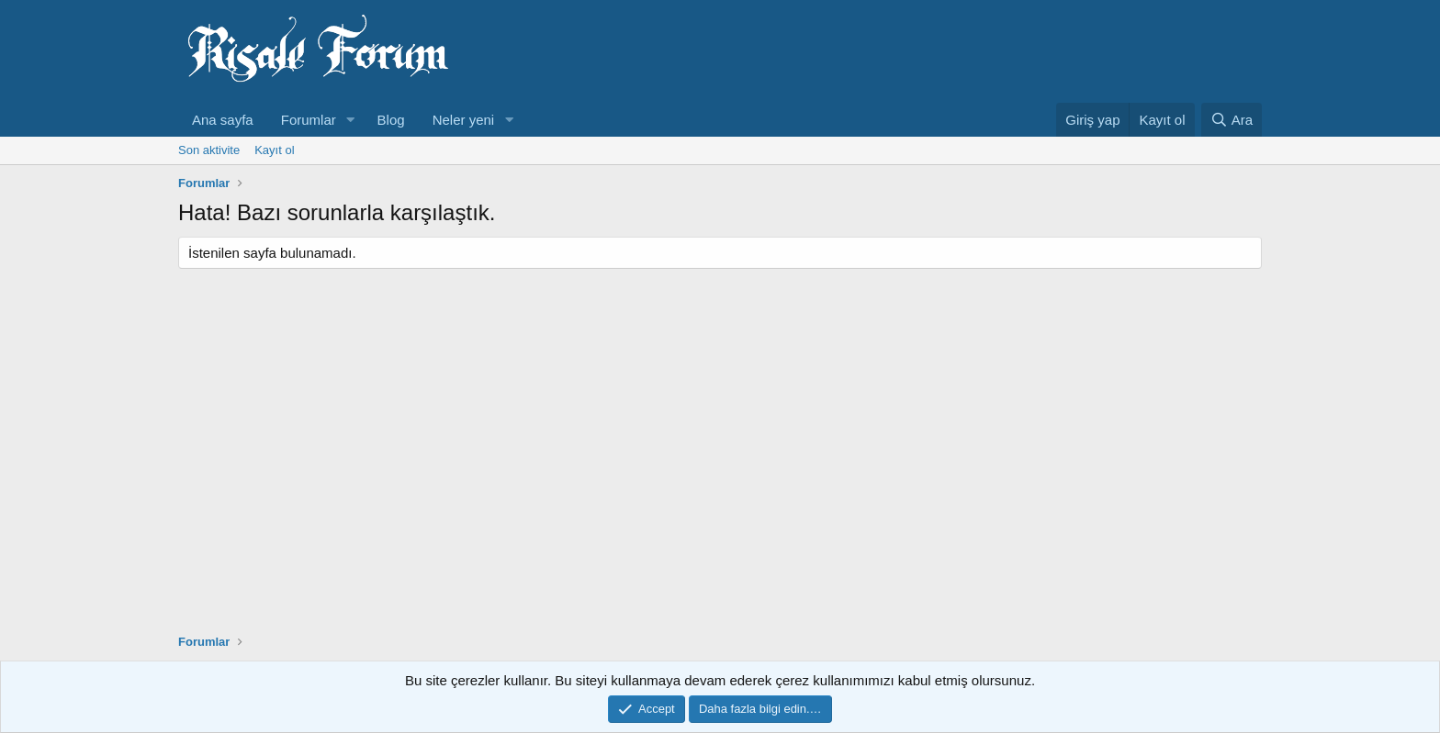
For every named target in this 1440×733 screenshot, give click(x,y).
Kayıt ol (274, 150)
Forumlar (308, 120)
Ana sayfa (222, 120)
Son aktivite (209, 150)
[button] (351, 120)
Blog (391, 120)
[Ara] (1231, 120)
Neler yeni (464, 120)
